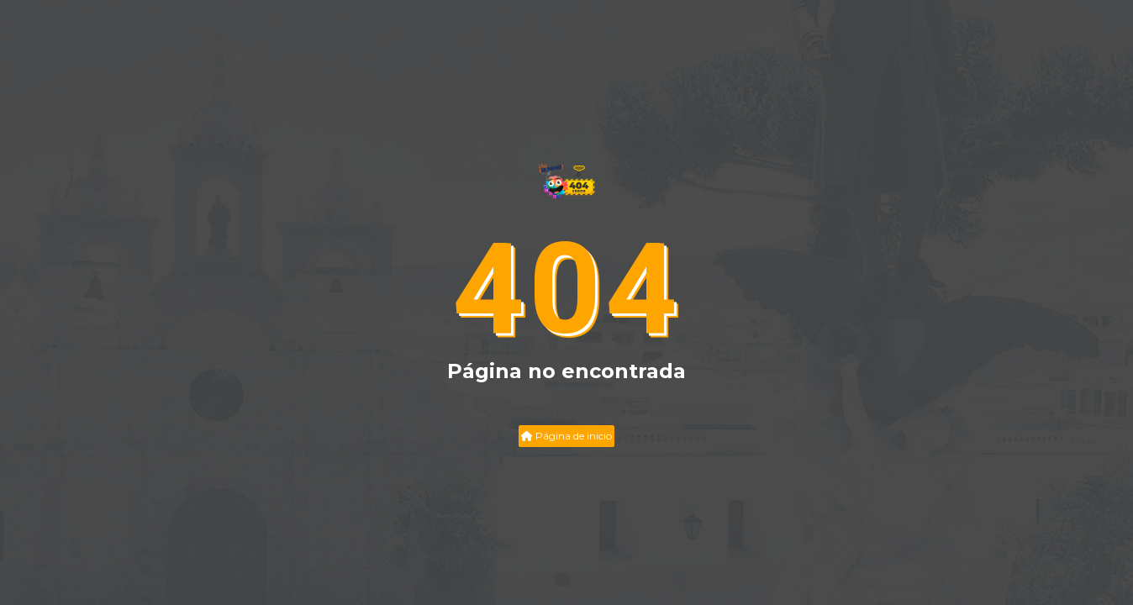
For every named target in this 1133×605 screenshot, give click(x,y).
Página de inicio (566, 435)
